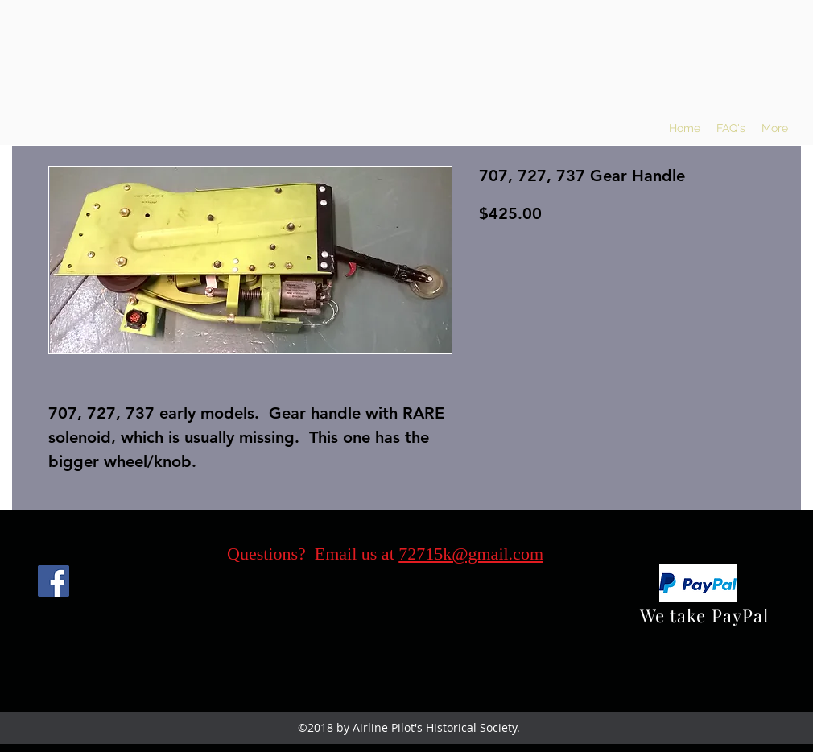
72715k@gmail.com (470, 553)
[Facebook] (53, 581)
